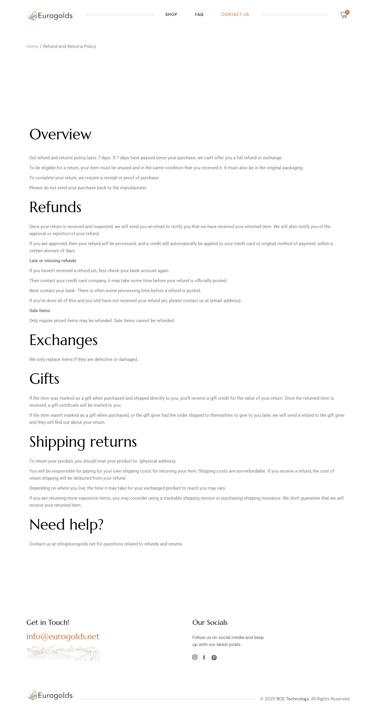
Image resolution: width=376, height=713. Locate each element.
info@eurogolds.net (63, 636)
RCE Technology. (293, 699)
